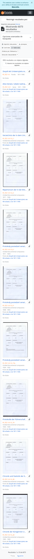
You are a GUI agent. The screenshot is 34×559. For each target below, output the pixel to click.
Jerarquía (23, 44)
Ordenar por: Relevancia (9, 51)
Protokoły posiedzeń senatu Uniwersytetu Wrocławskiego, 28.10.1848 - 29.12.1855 (15, 302)
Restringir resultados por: (17, 19)
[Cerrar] (32, 2)
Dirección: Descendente (9, 55)
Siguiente (20, 556)
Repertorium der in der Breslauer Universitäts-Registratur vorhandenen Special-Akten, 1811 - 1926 (15, 190)
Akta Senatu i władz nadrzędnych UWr (15, 84)
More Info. (15, 7)
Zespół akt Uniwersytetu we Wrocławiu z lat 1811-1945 (15, 71)
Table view (15, 48)
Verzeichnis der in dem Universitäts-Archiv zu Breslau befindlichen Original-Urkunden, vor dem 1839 (15, 135)
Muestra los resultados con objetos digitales (17, 64)
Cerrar (18, 24)
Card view (6, 48)
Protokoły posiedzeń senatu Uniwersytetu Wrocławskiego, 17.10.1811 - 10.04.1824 (15, 246)
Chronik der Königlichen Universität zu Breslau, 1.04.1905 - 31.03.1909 (15, 532)
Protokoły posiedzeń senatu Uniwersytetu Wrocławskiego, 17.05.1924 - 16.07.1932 (15, 360)
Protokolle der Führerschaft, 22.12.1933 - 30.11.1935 (15, 419)
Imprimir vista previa (9, 44)
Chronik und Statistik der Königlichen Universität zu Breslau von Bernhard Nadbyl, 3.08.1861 (15, 476)
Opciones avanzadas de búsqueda (12, 37)
